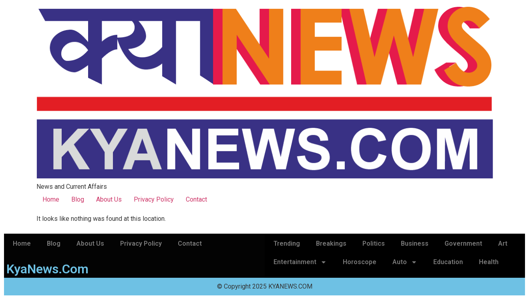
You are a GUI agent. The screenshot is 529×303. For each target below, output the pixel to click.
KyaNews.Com (47, 269)
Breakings (331, 243)
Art (502, 243)
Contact (196, 199)
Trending (287, 243)
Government (463, 243)
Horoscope (359, 262)
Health (489, 262)
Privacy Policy (154, 199)
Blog (77, 199)
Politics (373, 243)
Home (50, 199)
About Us (109, 199)
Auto (404, 262)
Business (414, 243)
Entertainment (300, 262)
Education (448, 262)
